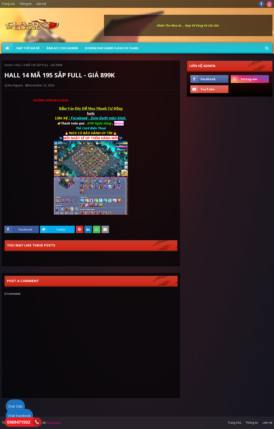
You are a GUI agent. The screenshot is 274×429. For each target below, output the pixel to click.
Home (8, 65)
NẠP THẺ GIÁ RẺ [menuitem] (28, 48)
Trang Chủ (234, 423)
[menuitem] (7, 48)
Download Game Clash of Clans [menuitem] (112, 48)
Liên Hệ (41, 4)
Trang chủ (8, 4)
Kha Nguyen (15, 85)
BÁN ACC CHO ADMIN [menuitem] (62, 48)
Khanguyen (53, 423)
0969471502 (18, 422)
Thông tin (25, 4)
